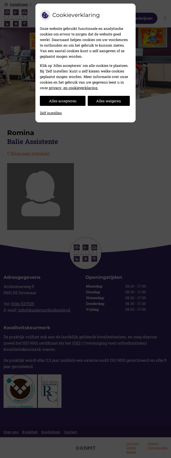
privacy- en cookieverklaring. (73, 87)
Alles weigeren (108, 101)
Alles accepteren (63, 101)
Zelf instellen (51, 113)
